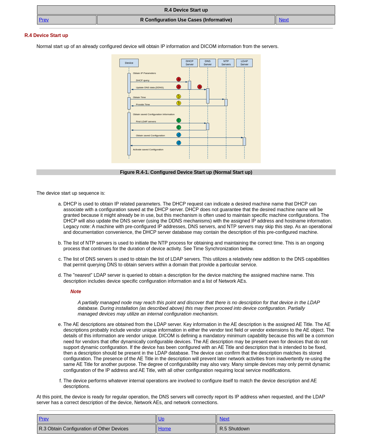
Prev (44, 19)
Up (161, 418)
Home (164, 428)
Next (284, 19)
